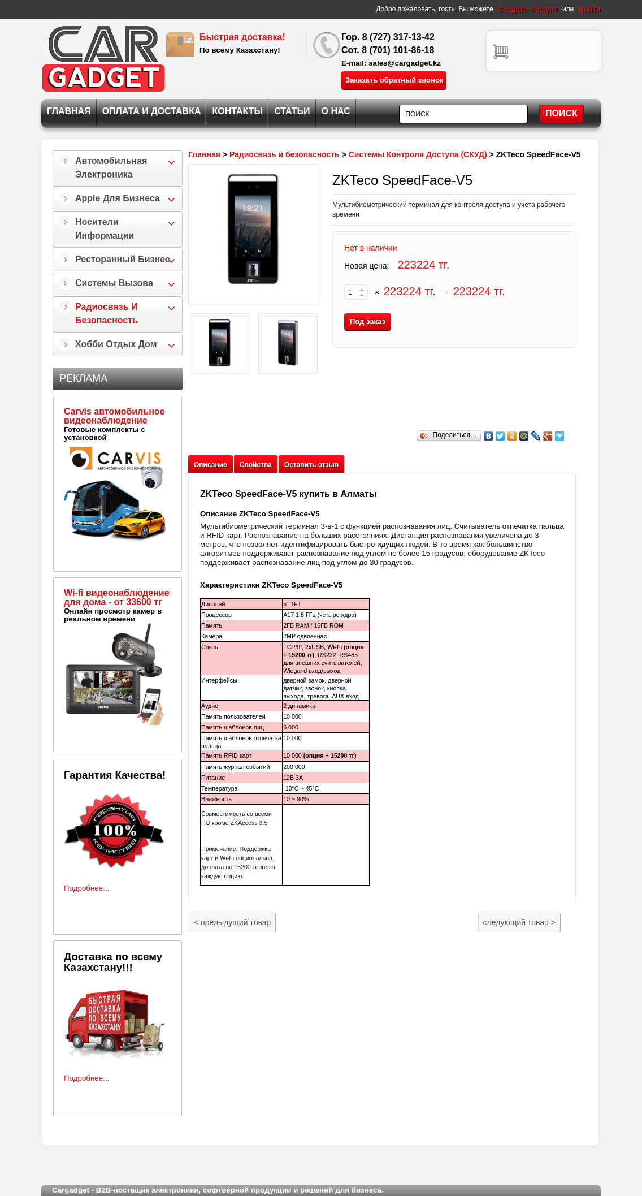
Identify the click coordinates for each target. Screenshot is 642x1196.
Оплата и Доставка (151, 111)
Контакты (237, 111)
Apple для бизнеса (117, 198)
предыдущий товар (232, 922)
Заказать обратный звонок (394, 80)
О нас (336, 111)
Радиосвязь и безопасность (106, 313)
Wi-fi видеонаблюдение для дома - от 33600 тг (117, 597)
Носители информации (104, 228)
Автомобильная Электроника (111, 167)
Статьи (292, 111)
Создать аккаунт (528, 9)
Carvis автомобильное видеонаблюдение (114, 416)
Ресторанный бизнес (122, 259)
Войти (589, 9)
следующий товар (519, 922)
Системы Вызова (114, 283)
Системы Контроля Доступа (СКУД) (418, 154)
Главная (69, 111)
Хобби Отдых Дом (116, 344)
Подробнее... (86, 888)
